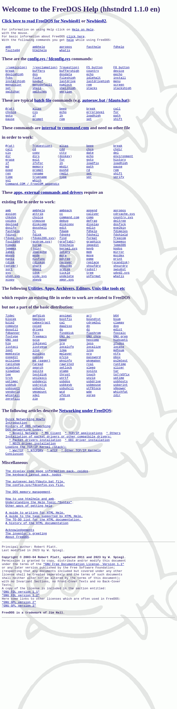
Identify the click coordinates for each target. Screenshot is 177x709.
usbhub (11, 435)
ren (8, 193)
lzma (63, 394)
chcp (90, 164)
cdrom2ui (93, 360)
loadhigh (93, 128)
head (63, 381)
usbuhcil (66, 439)
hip (8, 385)
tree (90, 307)
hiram (36, 274)
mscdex (118, 286)
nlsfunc (38, 290)
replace (92, 295)
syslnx (91, 418)
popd (9, 188)
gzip (36, 381)
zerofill (13, 452)
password (93, 402)
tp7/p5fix (121, 423)
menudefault (42, 93)
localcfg (66, 389)
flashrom (93, 373)
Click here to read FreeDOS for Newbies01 (41, 20)
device (118, 77)
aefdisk (38, 352)
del (116, 168)
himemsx (119, 270)
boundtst (93, 356)
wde (89, 443)
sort (9, 303)
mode (36, 286)
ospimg (37, 402)
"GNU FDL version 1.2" (21, 681)
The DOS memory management (28, 558)
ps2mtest (120, 406)
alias (36, 119)
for (116, 124)
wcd (62, 443)
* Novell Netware (23, 490)
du (61, 369)
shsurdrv (120, 299)
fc (34, 257)
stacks (91, 98)
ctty (63, 168)
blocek (11, 356)
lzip (36, 394)
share (36, 299)
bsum (117, 356)
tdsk (36, 307)
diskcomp (39, 249)
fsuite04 (13, 55)
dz (88, 369)
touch (90, 423)
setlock (65, 414)
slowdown (13, 418)
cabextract (41, 360)
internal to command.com (65, 140)
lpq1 (9, 394)
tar (116, 418)
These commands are (22, 140)
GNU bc (64, 377)
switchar (13, 102)
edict (117, 369)
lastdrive (67, 89)
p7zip (63, 402)
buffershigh (69, 77)
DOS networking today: (24, 486)
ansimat (65, 352)
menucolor (14, 93)
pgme (90, 290)
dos (35, 81)
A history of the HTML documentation (37, 595)
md (7, 184)
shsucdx (65, 299)
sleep (90, 414)
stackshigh (122, 98)
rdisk (10, 295)
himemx (11, 274)
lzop (90, 394)
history (119, 176)
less (90, 385)
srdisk (64, 303)
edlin (90, 253)
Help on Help (83, 30)
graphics (93, 270)
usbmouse (93, 435)
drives (37, 369)
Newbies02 (96, 20)
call (117, 119)
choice (11, 124)
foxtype (12, 377)
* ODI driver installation (87, 499)
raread (37, 410)
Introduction (16, 478)
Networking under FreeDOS (85, 464)
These (8, 213)
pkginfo (65, 406)
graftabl (66, 270)
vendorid (13, 443)
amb (8, 51)
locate (118, 389)
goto (9, 128)
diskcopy (66, 249)
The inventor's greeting (26, 608)
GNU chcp (93, 377)
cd (34, 164)
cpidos (11, 245)
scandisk (120, 295)
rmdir (63, 193)
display (92, 249)
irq (62, 385)
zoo (62, 452)
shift (117, 132)
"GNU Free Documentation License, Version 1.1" (83, 643)
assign (11, 236)
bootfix (65, 356)
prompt (37, 132)
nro (89, 398)
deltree (119, 245)
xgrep (90, 448)
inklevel (39, 385)
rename (37, 193)
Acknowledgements (20, 604)
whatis (64, 55)
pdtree (64, 290)
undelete (66, 311)
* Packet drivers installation (35, 499)
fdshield (120, 261)
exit (36, 176)
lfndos (118, 385)
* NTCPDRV (35, 511)
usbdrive (93, 431)
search (37, 414)
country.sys (123, 241)
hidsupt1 (120, 381)
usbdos (64, 431)
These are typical (18, 110)
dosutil (12, 369)
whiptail (13, 448)
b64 (116, 352)
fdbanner (13, 373)
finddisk (66, 373)
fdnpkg (64, 261)
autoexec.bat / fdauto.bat (104, 110)
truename (39, 197)
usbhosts (120, 431)
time (9, 197)
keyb (90, 278)
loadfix (92, 180)
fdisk (36, 261)
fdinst (11, 261)
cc (61, 236)
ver (89, 197)
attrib (37, 236)
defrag (91, 245)
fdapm (63, 257)
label (10, 282)
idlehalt (93, 85)
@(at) (10, 119)
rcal (90, 410)
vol (8, 201)
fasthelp (93, 51)
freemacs (39, 377)
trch (9, 427)
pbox (117, 402)
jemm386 (119, 274)
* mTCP (52, 511)
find (63, 265)
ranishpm (13, 410)
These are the (14, 63)
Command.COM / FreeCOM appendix (32, 205)
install (119, 85)
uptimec (12, 431)
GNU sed (12, 381)
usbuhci (38, 439)
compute (12, 364)
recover (65, 295)
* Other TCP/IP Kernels (81, 511)
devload (12, 249)
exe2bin (119, 253)
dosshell (39, 253)
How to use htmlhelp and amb (30, 566)
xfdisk (64, 448)
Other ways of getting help (29, 575)
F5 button (94, 73)
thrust (64, 423)
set (8, 98)
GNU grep (120, 377)
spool (36, 303)
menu (117, 89)
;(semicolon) (16, 73)
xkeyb (36, 315)
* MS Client (51, 490)
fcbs (9, 85)
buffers (38, 77)
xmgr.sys (66, 315)
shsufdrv (93, 299)
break (10, 77)
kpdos (117, 278)
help (70, 42)
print (117, 290)
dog (116, 364)
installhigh (15, 89)
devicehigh (15, 81)
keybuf (37, 89)
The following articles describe (30, 464)
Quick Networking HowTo (25, 474)
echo (90, 81)
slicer (118, 414)
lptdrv (64, 282)
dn (88, 364)
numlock (65, 93)
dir (8, 172)
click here (76, 38)
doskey (64, 172)
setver (11, 299)
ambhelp (38, 51)
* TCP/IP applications (84, 490)
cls (35, 124)
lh (61, 128)
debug (63, 245)
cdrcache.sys (124, 236)
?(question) (69, 73)
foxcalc (119, 373)
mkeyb (10, 286)
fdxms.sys (14, 265)
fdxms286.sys (43, 265)
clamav (118, 360)
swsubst (119, 303)
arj (89, 352)
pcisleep (13, 406)
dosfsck (119, 249)
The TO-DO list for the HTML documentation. (43, 591)
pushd (63, 188)
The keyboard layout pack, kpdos (33, 537)
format (91, 265)
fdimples (120, 257)
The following (15, 324)
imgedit (92, 274)
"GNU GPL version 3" (19, 693)
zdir (117, 448)
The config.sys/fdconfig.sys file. (35, 550)
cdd (62, 164)
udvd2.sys (121, 307)
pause (10, 132)
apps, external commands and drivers (48, 213)
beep (63, 119)
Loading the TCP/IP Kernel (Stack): (36, 507)
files (36, 85)
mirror (118, 282)
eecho (117, 81)
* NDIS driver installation (32, 503)
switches (39, 102)
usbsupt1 (13, 439)
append (91, 232)
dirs (36, 172)
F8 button (121, 73)
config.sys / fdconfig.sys (48, 63)
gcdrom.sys (41, 270)
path (117, 128)
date (90, 168)
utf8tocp (93, 439)
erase (10, 176)
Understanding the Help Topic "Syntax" (39, 570)
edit (63, 253)
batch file (42, 110)
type (63, 197)
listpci (12, 389)
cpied (36, 364)
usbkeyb (65, 435)
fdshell (92, 261)
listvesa (39, 389)
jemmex (11, 278)
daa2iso (65, 364)
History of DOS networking (28, 482)
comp (90, 241)
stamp (63, 418)
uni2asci (39, 427)
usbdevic (39, 431)
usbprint (120, 435)
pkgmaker (93, 406)
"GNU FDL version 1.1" (21, 677)
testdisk (39, 423)
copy (36, 168)
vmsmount (39, 443)
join (36, 278)
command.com (69, 241)
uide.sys (39, 311)
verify (118, 197)
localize (93, 389)
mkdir (63, 184)
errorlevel (95, 124)
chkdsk (11, 241)
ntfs (117, 398)
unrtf (63, 427)
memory (37, 184)
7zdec (10, 352)
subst (90, 303)
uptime (118, 427)
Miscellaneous (15, 524)
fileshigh (67, 85)
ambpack (65, 232)
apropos (65, 51)
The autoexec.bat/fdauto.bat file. (35, 546)
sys (8, 307)
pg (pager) (41, 406)
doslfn (11, 253)
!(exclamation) (45, 73)
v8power (119, 439)
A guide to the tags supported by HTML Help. (44, 587)
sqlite (37, 418)
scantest (13, 414)
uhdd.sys (13, 311)
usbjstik (39, 435)
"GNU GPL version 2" (19, 689)
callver (92, 236)
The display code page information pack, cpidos (47, 533)
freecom (119, 265)
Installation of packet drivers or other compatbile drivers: (59, 494)
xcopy (10, 315)
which (36, 201)
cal (62, 360)
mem (89, 282)
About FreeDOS (17, 612)
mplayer (65, 398)
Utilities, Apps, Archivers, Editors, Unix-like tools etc (76, 324)
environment (123, 172)
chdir (117, 164)
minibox (38, 398)
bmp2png (38, 356)
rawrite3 (66, 410)
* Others (113, 490)
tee (8, 423)
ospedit (12, 402)
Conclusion (15, 515)
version (65, 102)
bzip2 (10, 360)
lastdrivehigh (98, 89)
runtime (119, 410)
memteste (13, 398)
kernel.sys (68, 278)
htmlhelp (39, 55)
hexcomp (92, 381)
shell (36, 98)
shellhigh (67, 98)
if (34, 128)
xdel (36, 448)
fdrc (36, 373)
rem (89, 93)
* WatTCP (16, 511)
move (90, 286)
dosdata (65, 81)
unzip (90, 427)
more (63, 286)
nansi (10, 290)
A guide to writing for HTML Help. (35, 583)
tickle (64, 307)
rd (88, 188)
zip (35, 452)
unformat (93, 311)
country (92, 77)
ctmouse (38, 245)
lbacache (39, 282)
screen (118, 93)
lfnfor (37, 180)
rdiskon (38, 295)
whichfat (120, 443)
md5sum (118, 394)
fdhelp (118, 51)
